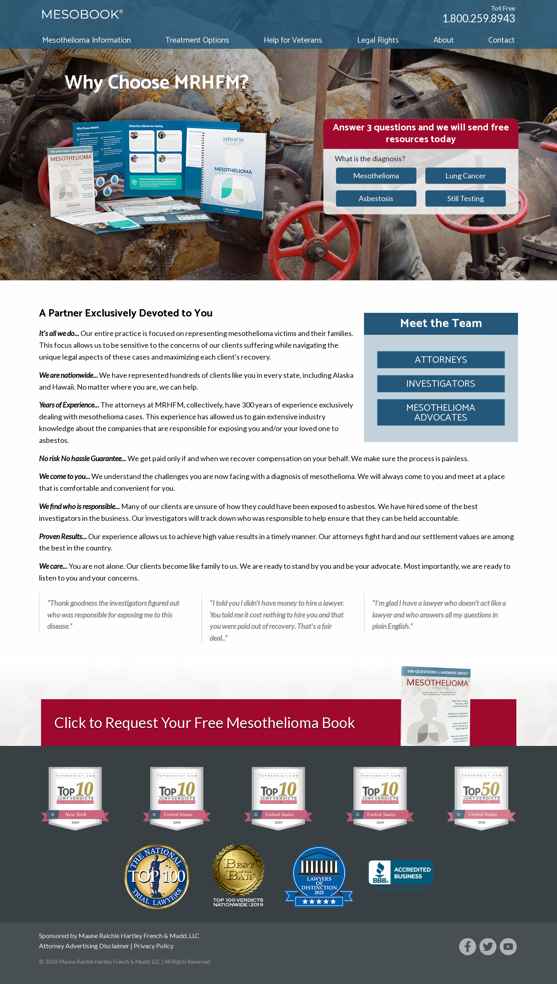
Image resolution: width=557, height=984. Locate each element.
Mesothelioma (376, 175)
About (443, 40)
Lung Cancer (465, 175)
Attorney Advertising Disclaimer (84, 945)
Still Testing (465, 198)
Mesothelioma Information (86, 40)
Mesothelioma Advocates (440, 413)
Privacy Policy (153, 945)
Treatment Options (197, 40)
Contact (501, 40)
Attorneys (441, 360)
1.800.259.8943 (478, 18)
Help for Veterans (293, 40)
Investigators (440, 384)
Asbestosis (376, 198)
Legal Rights (378, 40)
